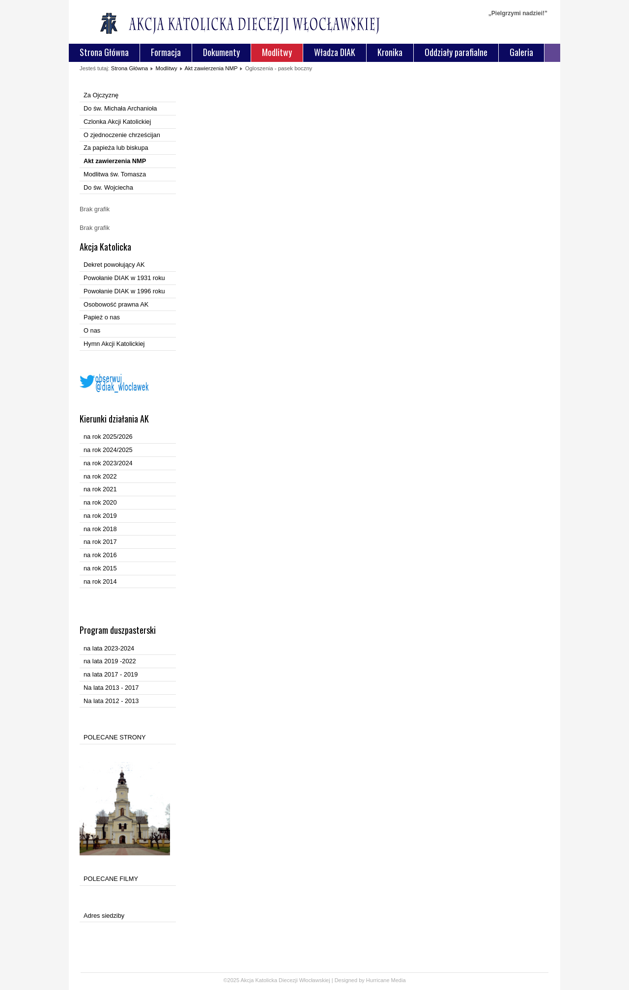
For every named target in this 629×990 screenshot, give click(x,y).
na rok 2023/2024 (108, 463)
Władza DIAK (334, 52)
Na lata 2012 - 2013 (111, 701)
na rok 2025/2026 (108, 436)
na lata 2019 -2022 (110, 661)
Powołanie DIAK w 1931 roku (124, 278)
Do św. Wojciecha (108, 187)
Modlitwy (277, 52)
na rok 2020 (100, 502)
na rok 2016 (100, 555)
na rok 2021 (100, 489)
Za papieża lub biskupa (116, 147)
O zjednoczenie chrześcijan (122, 135)
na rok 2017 (100, 541)
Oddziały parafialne (456, 52)
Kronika (389, 52)
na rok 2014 (100, 581)
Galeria (521, 52)
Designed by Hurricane (363, 980)
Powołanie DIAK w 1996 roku (124, 291)
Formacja (166, 52)
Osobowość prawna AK (116, 304)
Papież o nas (102, 317)
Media (398, 980)
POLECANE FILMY (111, 878)
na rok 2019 (100, 515)
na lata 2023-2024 (109, 648)
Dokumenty (221, 52)
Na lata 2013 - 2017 (111, 687)
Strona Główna (104, 52)
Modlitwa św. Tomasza (115, 174)
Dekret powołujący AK (114, 264)
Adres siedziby (104, 915)
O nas (92, 330)
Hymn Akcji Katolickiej (114, 343)
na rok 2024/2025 (108, 449)
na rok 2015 (100, 568)
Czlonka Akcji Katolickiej (117, 121)
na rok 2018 (100, 529)
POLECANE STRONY (115, 737)
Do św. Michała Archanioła (120, 108)
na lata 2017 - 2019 (111, 674)
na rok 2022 (100, 476)
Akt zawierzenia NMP (210, 68)
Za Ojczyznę (101, 95)
